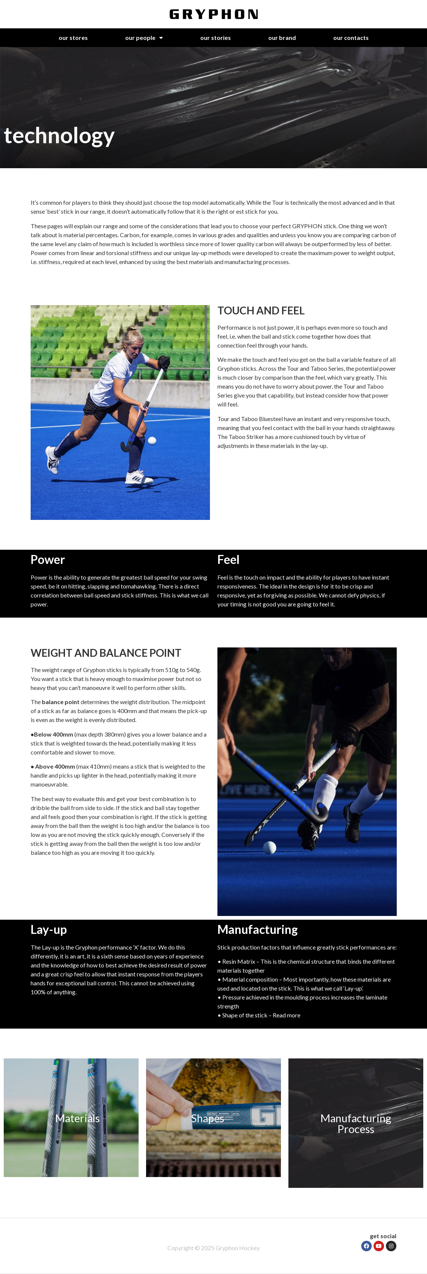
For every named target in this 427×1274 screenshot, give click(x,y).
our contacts (351, 37)
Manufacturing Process (355, 1123)
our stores (73, 37)
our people (144, 37)
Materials (77, 1117)
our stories (215, 37)
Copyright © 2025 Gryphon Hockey (213, 1247)
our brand (282, 37)
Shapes (207, 1117)
